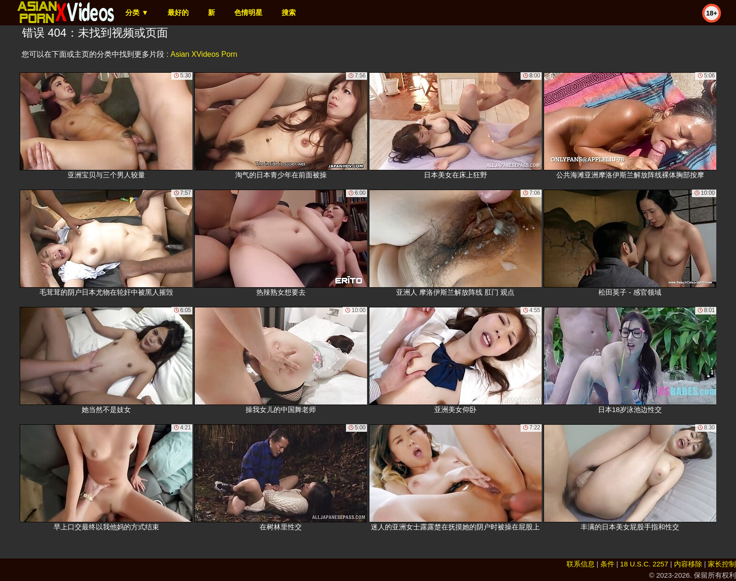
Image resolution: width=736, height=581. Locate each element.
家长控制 (722, 564)
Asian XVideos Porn (203, 54)
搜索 (289, 12)
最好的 (178, 12)
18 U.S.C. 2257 (644, 564)
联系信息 (581, 564)
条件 (607, 564)
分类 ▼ (136, 12)
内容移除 (688, 564)
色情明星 (248, 12)
